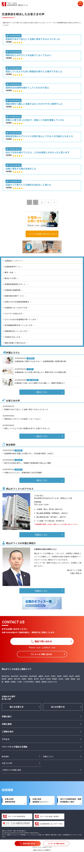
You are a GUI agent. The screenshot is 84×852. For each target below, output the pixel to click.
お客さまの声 (7, 763)
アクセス (6, 739)
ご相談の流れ (8, 731)
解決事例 (5, 756)
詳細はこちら (41, 534)
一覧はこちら (41, 392)
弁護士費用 (7, 724)
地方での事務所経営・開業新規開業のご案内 (70, 800)
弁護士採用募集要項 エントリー (40, 800)
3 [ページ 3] (48, 202)
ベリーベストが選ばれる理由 (14, 746)
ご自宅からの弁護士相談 (11, 770)
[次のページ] (54, 202)
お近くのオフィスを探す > (42, 850)
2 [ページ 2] (41, 202)
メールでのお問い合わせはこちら (42, 234)
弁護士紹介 (7, 716)
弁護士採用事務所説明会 (10, 800)
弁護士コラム (48, 756)
